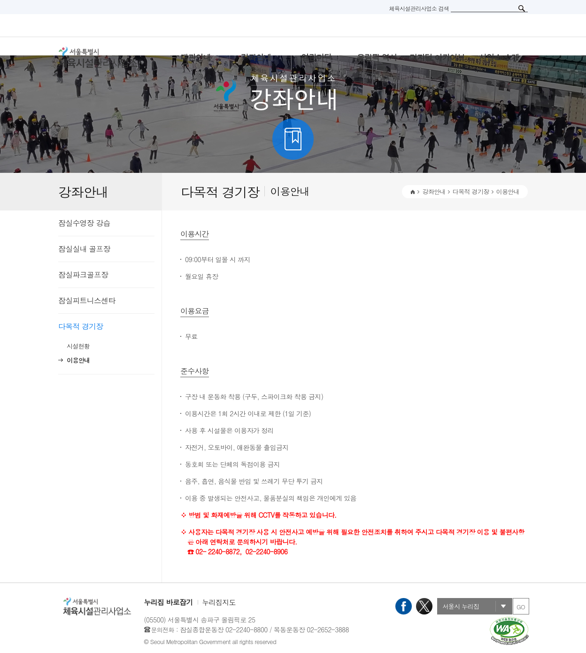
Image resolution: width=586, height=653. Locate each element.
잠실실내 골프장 (84, 248)
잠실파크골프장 (83, 274)
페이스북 (403, 606)
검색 (522, 8)
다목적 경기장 (80, 326)
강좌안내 (433, 191)
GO (521, 606)
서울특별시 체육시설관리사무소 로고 (110, 57)
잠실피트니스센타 (87, 300)
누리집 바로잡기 (168, 602)
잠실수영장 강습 (84, 223)
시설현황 (78, 346)
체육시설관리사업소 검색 (419, 8)
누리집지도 (219, 602)
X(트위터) (424, 606)
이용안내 (78, 360)
